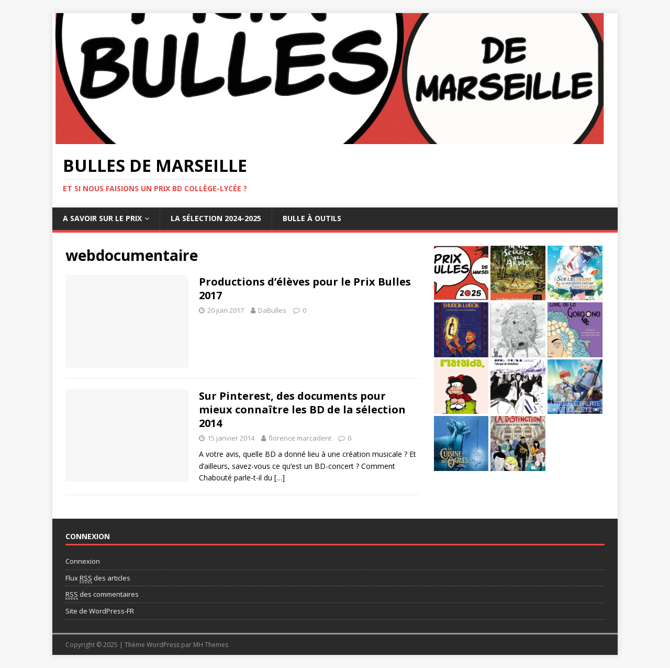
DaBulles (272, 310)
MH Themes (210, 644)
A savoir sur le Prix (102, 218)
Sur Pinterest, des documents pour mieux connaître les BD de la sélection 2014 (302, 409)
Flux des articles (97, 578)
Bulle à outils (312, 218)
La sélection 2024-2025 (216, 218)
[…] (279, 478)
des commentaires (102, 594)
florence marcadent (300, 438)
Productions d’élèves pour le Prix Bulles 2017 (305, 288)
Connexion (82, 561)
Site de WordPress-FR (99, 611)
